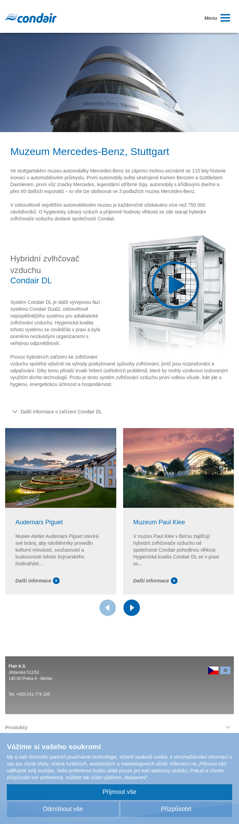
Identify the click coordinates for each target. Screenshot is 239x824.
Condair (31, 18)
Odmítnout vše (63, 809)
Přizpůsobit (176, 809)
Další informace (37, 580)
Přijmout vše (119, 791)
